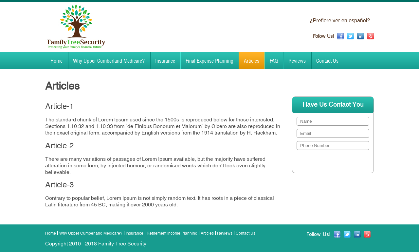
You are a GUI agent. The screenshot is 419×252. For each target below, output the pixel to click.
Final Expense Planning (209, 60)
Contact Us (327, 60)
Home (56, 60)
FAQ (274, 60)
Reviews (297, 60)
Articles (251, 60)
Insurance (165, 60)
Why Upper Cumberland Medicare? (109, 60)
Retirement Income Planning (172, 233)
